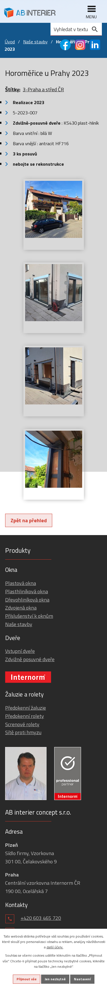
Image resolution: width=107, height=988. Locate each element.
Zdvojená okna (21, 608)
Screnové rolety (22, 724)
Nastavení (82, 979)
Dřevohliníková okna (27, 600)
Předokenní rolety (24, 716)
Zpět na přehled (29, 520)
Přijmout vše (27, 979)
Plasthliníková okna (26, 591)
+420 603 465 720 (41, 918)
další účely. (55, 947)
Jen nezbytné (55, 979)
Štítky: (12, 89)
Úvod (10, 41)
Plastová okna (20, 583)
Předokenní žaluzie (25, 708)
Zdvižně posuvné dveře (29, 659)
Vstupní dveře (20, 651)
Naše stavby (35, 41)
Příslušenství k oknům (29, 616)
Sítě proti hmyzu (23, 732)
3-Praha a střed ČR (43, 89)
